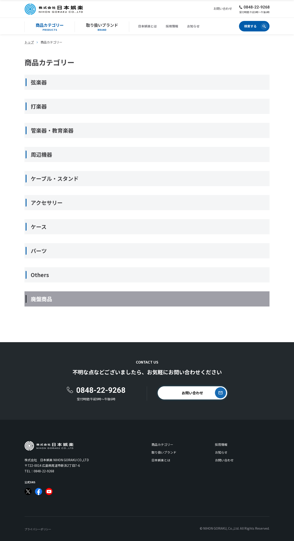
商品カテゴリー (162, 444)
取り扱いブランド (163, 452)
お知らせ (193, 26)
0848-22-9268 (44, 471)
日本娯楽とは (147, 26)
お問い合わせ (224, 460)
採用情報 (172, 26)
